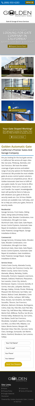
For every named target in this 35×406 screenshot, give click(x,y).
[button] (29, 2)
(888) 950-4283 (10, 2)
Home (4, 388)
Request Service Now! (17, 46)
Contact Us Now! (17, 137)
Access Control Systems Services (18, 88)
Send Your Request (13, 364)
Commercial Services (17, 110)
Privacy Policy (6, 391)
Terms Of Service (25, 391)
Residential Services (17, 67)
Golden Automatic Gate (19, 399)
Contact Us (23, 388)
